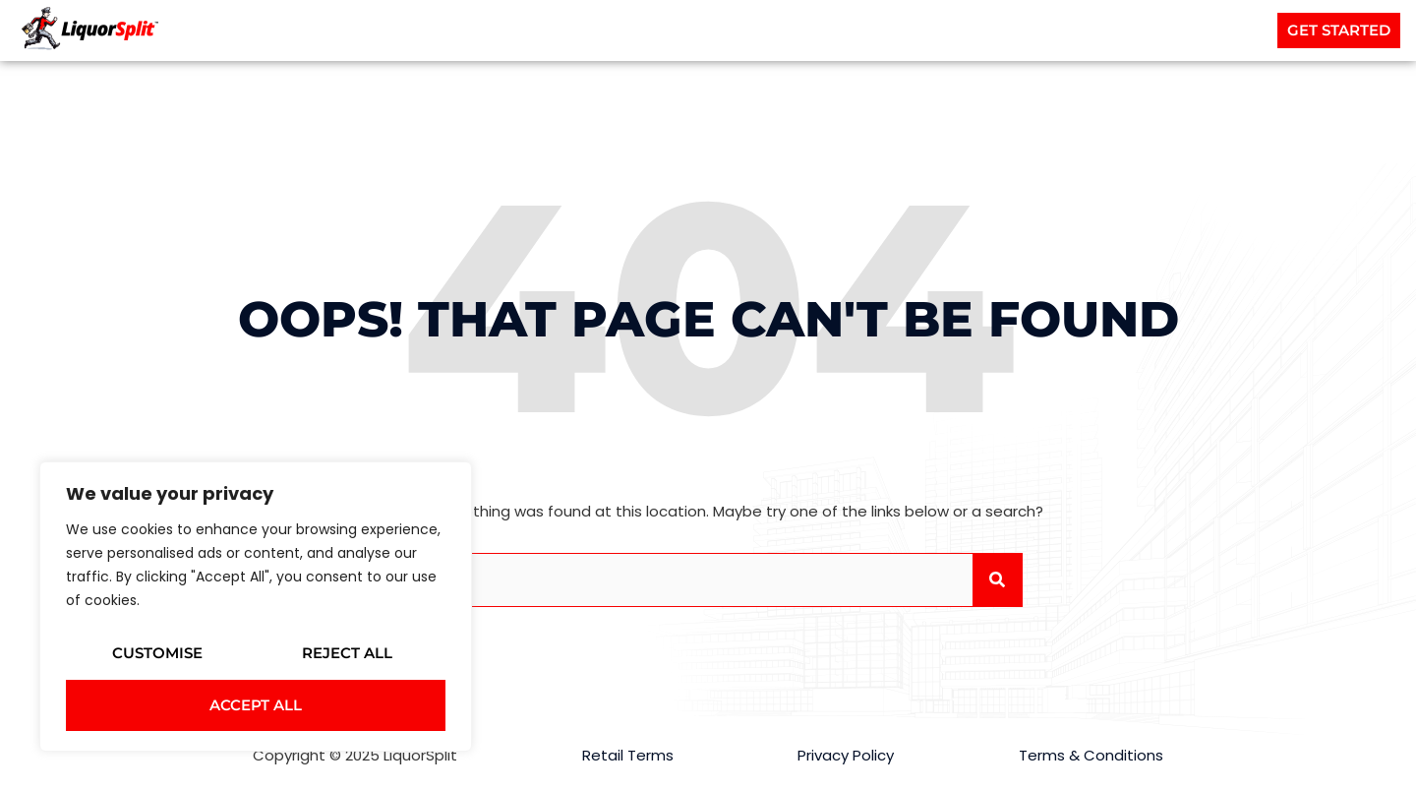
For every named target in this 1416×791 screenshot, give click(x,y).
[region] (255, 606)
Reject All (347, 652)
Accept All (255, 705)
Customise (157, 652)
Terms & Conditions (1091, 755)
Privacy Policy (845, 755)
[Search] (997, 580)
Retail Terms (628, 755)
